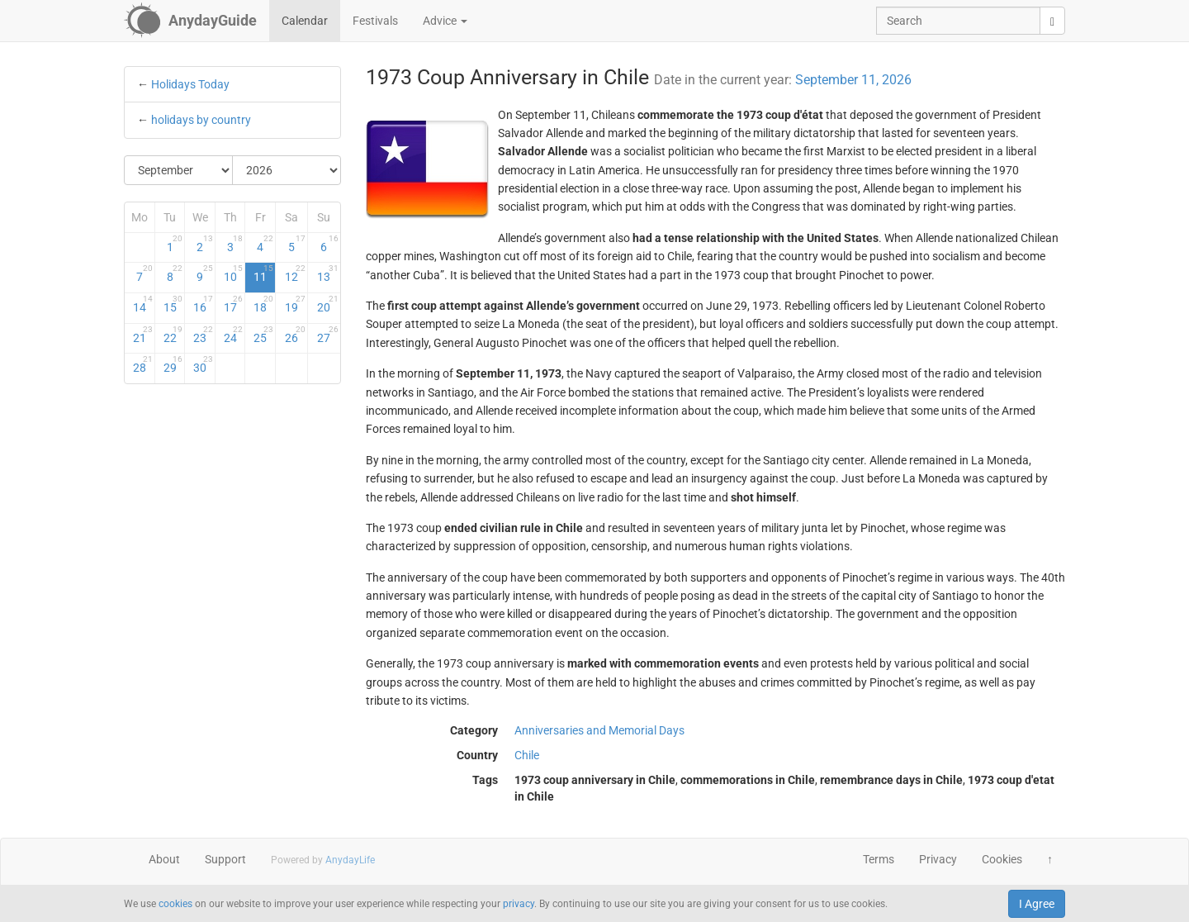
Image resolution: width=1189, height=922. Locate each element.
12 (295, 273)
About (164, 859)
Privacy (938, 859)
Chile (526, 755)
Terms (878, 859)
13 (327, 273)
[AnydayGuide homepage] (190, 20)
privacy (518, 904)
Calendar (305, 20)
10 (234, 273)
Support (225, 859)
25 (263, 335)
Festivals (375, 20)
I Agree (1036, 903)
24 (234, 335)
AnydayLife (350, 860)
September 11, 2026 (853, 80)
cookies (175, 904)
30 (203, 364)
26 (295, 335)
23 (203, 335)
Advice (445, 20)
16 (203, 304)
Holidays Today (190, 84)
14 (143, 304)
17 (234, 304)
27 (327, 335)
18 (263, 304)
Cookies (1002, 859)
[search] (1052, 21)
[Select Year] (286, 170)
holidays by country (201, 119)
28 (143, 364)
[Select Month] (179, 170)
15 (173, 304)
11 (263, 273)
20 (327, 304)
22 (173, 335)
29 (173, 364)
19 (295, 304)
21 (143, 335)
